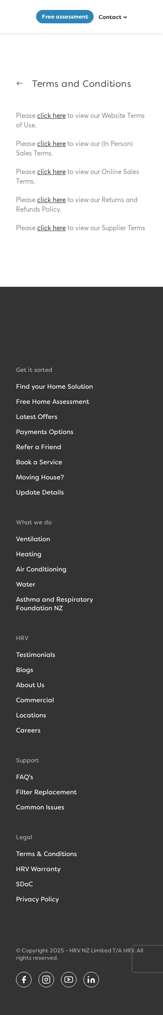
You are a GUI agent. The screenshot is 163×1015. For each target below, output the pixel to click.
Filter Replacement (46, 792)
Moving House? (40, 477)
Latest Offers (37, 416)
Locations (31, 715)
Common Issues (40, 807)
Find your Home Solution (54, 386)
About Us (30, 685)
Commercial (35, 700)
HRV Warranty (38, 869)
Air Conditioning (41, 569)
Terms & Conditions (46, 854)
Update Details (40, 492)
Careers (28, 730)
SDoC (24, 884)
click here (51, 116)
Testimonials (35, 654)
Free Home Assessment (52, 401)
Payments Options (45, 432)
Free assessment (65, 16)
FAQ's (24, 777)
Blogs (24, 670)
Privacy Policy (37, 899)
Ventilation (33, 539)
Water (25, 584)
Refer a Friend (38, 447)
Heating (29, 554)
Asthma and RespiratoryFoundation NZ (54, 603)
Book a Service (39, 462)
